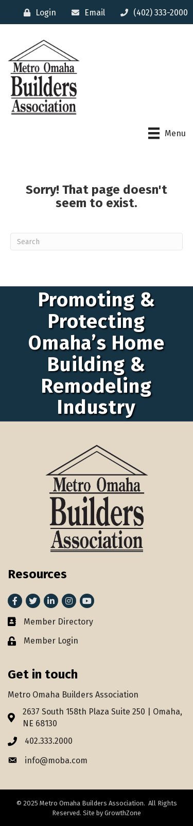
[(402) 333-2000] (151, 13)
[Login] (37, 13)
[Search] (96, 241)
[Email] (85, 13)
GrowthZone (122, 813)
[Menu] (167, 133)
